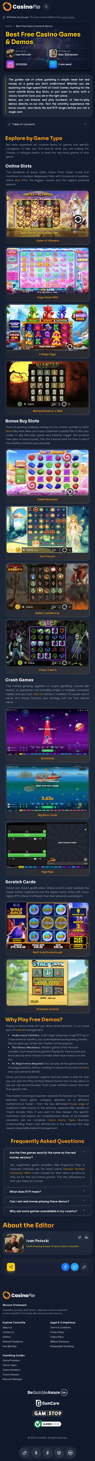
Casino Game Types (61, 1120)
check (37, 107)
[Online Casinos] (24, 1452)
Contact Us (8, 1332)
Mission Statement (15, 1305)
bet (81, 79)
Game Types (9, 1365)
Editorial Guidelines (13, 1341)
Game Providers (11, 1360)
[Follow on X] (80, 1237)
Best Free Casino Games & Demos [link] (34, 26)
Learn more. (68, 17)
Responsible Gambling (62, 1346)
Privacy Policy (57, 1332)
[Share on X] (75, 1267)
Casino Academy (11, 1369)
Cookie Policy (57, 1336)
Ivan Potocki (37, 1240)
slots (17, 180)
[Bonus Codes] (36, 1452)
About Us (7, 1327)
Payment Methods (12, 1379)
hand (85, 1067)
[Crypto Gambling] (47, 1452)
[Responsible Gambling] (70, 1452)
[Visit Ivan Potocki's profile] (14, 1243)
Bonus (31, 91)
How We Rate (10, 1346)
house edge (77, 1103)
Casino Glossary (11, 1374)
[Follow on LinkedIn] (86, 1237)
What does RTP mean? (47, 1191)
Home (9, 26)
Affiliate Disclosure (59, 1341)
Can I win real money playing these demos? (47, 1201)
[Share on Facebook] (65, 1267)
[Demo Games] (59, 1452)
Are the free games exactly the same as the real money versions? (47, 1154)
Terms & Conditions (60, 1327)
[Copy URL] (84, 1267)
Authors (7, 1336)
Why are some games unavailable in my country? (47, 1211)
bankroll (20, 1030)
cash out (38, 694)
